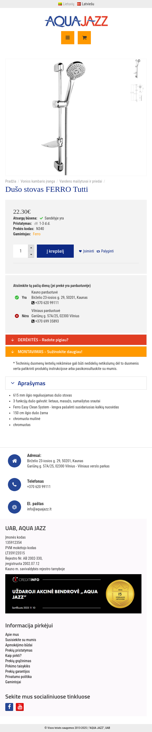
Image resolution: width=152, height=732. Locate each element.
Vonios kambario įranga (38, 181)
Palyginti (107, 251)
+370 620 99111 (39, 487)
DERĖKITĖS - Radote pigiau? (39, 339)
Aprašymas (31, 383)
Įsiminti (88, 251)
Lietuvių (66, 4)
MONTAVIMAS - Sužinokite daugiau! (46, 351)
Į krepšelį (55, 251)
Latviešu (85, 4)
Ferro (37, 234)
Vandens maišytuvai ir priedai (80, 181)
